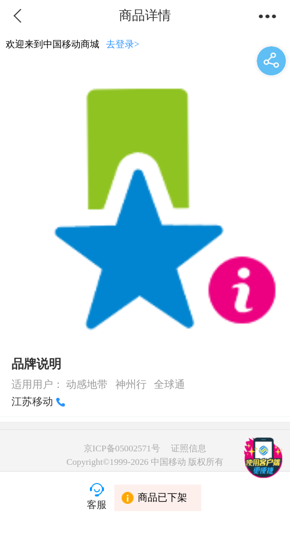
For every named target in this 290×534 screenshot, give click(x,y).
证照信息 (188, 448)
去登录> (122, 44)
